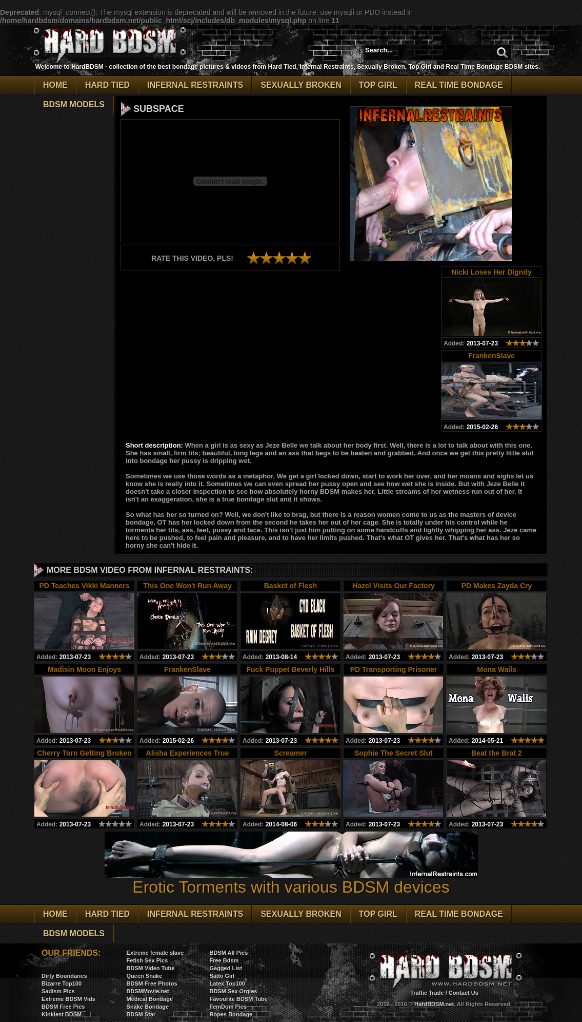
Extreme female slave (155, 953)
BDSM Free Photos (152, 983)
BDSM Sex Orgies (233, 991)
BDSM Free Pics (63, 1007)
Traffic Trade (427, 993)
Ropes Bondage (230, 1014)
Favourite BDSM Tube (238, 999)
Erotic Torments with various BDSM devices (291, 879)
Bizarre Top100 (62, 983)
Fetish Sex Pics (147, 960)
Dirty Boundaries (64, 976)
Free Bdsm (223, 960)
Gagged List (225, 968)
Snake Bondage (148, 1007)
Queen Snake (145, 976)
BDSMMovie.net (148, 991)
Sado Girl (221, 976)
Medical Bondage (150, 999)
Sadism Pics (58, 991)
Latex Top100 (227, 983)
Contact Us (463, 993)
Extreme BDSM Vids (68, 999)
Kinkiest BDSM (62, 1014)
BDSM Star (141, 1014)
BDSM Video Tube (151, 968)
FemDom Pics (228, 1007)
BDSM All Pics (228, 953)
